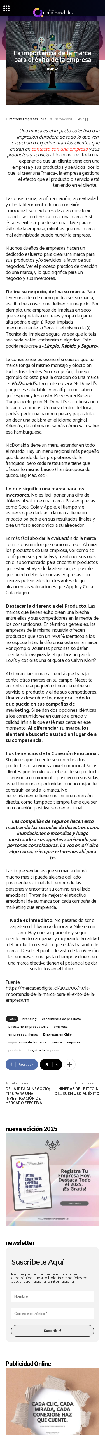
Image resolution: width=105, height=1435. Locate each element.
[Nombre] (52, 1296)
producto (15, 1050)
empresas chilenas (23, 1034)
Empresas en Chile (57, 1034)
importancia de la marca (27, 1042)
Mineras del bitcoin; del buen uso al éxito (77, 1091)
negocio (73, 1042)
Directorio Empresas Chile (26, 119)
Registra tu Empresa (43, 1050)
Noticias (52, 69)
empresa (61, 1026)
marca (57, 1042)
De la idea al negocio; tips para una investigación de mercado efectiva (28, 1096)
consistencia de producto (61, 1019)
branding (29, 1019)
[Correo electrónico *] (52, 1314)
